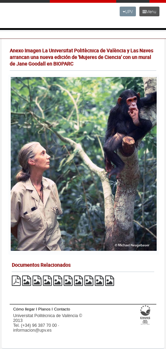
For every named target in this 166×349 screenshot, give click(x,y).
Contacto (62, 309)
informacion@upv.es (32, 330)
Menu (149, 11)
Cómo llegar (24, 309)
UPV (128, 11)
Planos (44, 309)
